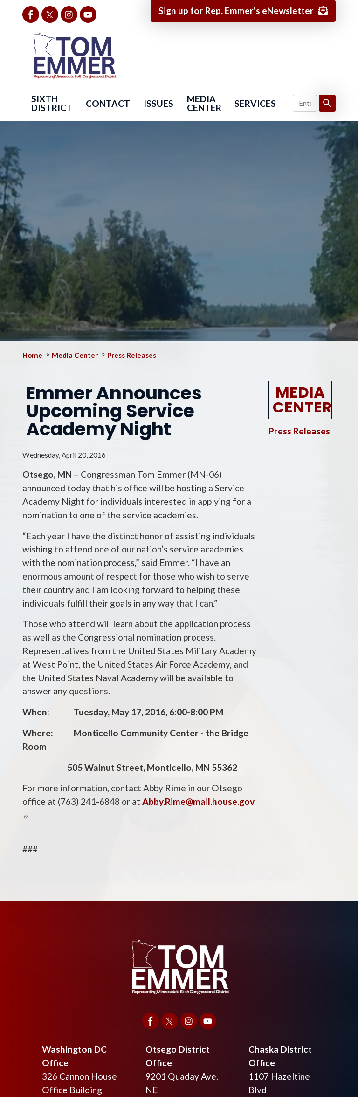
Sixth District (51, 103)
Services (255, 103)
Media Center (204, 103)
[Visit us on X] (49, 14)
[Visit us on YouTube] (88, 14)
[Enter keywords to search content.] (305, 103)
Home (32, 355)
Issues (158, 103)
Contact (108, 103)
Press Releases (131, 355)
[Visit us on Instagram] (69, 14)
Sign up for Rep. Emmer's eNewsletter (236, 10)
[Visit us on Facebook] (30, 14)
